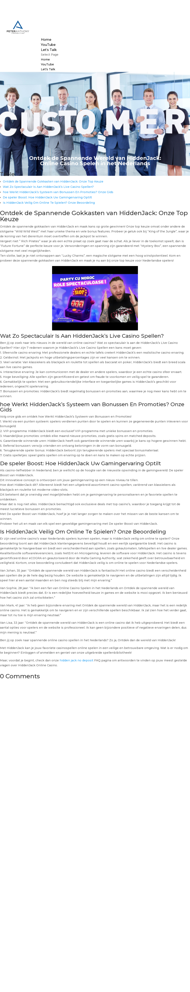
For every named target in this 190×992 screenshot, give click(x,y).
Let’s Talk (49, 50)
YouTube (48, 45)
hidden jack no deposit (76, 660)
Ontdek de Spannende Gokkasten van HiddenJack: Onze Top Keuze (53, 181)
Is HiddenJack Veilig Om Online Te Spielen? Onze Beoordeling (49, 203)
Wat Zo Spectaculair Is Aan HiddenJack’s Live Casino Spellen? (48, 187)
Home (46, 40)
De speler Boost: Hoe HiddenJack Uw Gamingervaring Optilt (47, 197)
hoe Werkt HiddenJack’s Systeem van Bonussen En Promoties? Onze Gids (58, 192)
